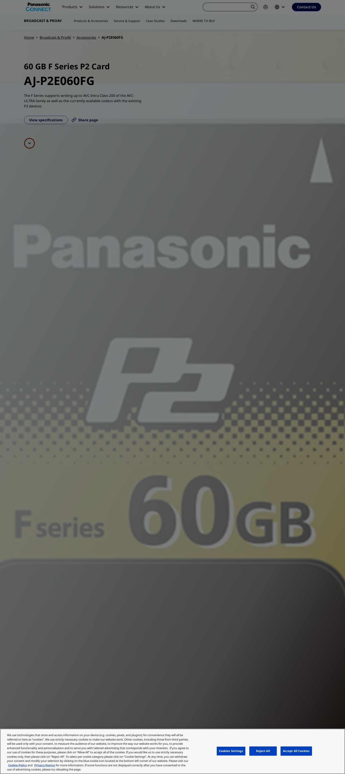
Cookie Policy (17, 765)
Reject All (263, 751)
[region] (172, 751)
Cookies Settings (231, 751)
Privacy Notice (44, 765)
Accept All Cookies (296, 751)
